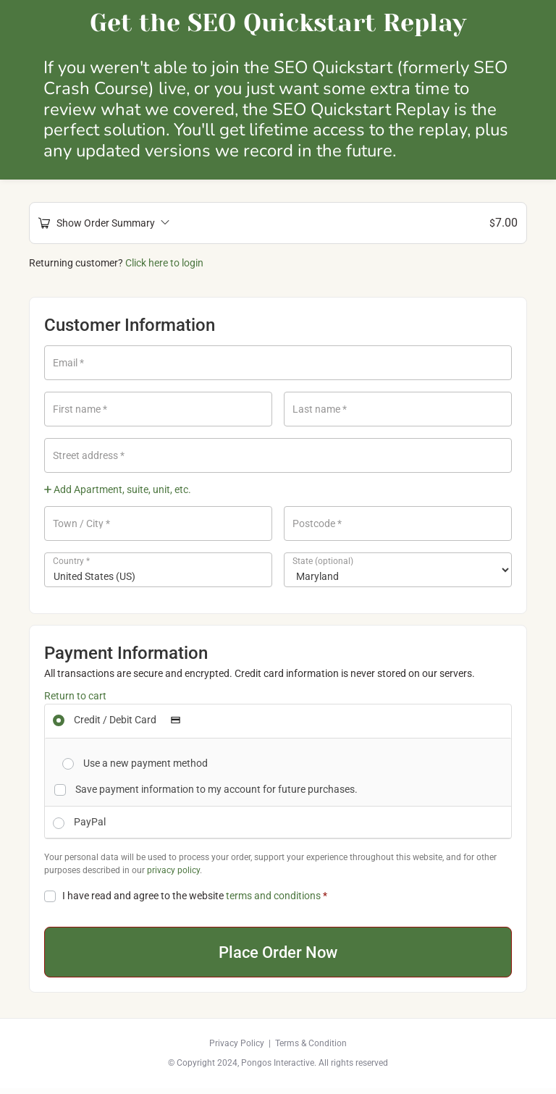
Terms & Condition (311, 1049)
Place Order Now (278, 955)
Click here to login (164, 263)
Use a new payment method (145, 763)
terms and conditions (273, 895)
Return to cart (75, 696)
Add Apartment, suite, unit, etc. (117, 489)
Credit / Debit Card (131, 719)
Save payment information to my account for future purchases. (216, 789)
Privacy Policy (236, 1049)
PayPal (90, 822)
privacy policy (173, 870)
